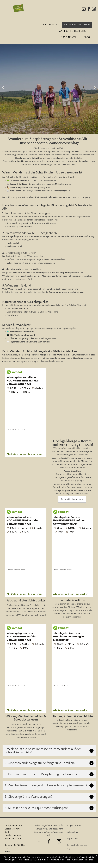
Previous (3, 88)
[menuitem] (50, 25)
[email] (83, 9)
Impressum (72, 838)
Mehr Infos (88, 859)
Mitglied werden (74, 825)
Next (95, 88)
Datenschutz (72, 832)
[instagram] (94, 9)
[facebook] (89, 9)
